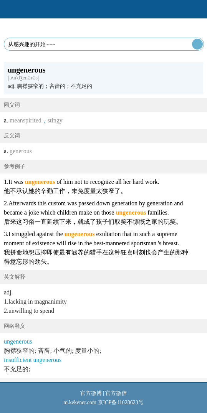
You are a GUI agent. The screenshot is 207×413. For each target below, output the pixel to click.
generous (21, 151)
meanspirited (25, 120)
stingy (55, 120)
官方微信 (116, 393)
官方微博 (91, 393)
